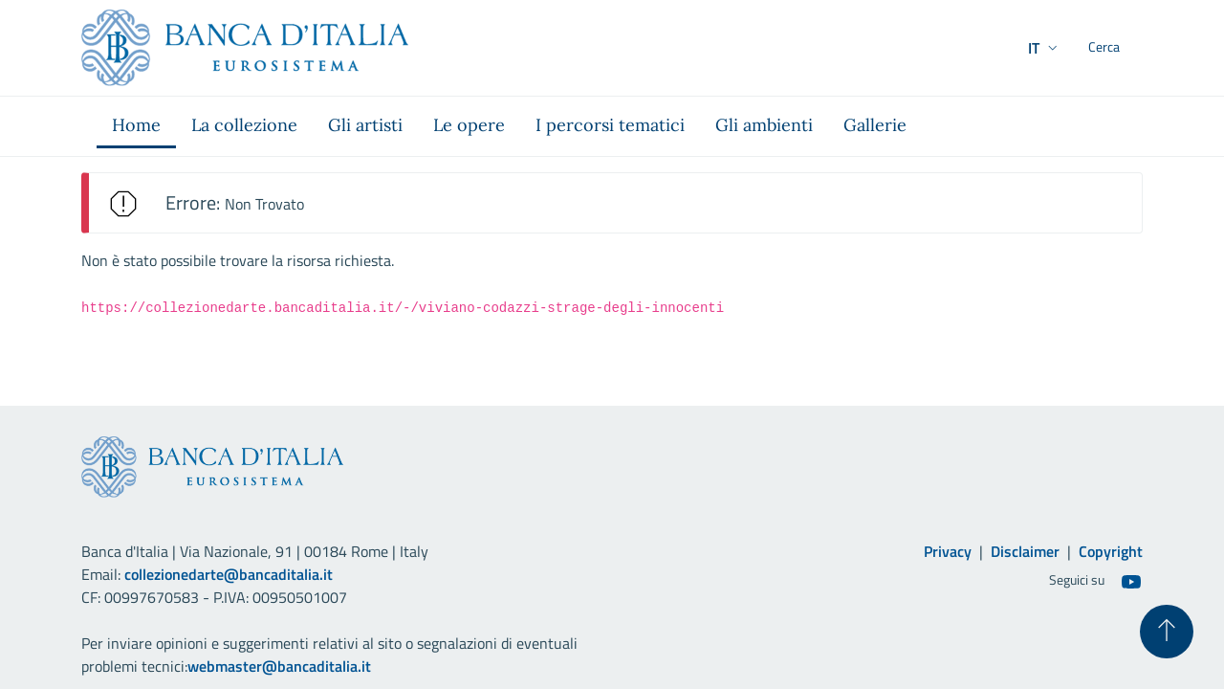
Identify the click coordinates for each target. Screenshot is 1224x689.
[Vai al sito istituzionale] (244, 48)
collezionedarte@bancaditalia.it (228, 574)
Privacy (948, 551)
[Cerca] (1120, 48)
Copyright (1111, 551)
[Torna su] (1166, 631)
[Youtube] (1131, 580)
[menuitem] (136, 126)
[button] (1006, 48)
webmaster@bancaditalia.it (279, 666)
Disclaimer (1025, 551)
